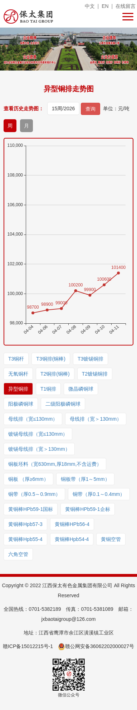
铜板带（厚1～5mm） (85, 479)
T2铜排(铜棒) (55, 374)
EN (105, 6)
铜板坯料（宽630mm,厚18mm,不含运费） (55, 464)
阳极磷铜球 (20, 404)
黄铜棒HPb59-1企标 (87, 509)
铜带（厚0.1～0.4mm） (99, 494)
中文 (90, 6)
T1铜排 (48, 389)
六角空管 (18, 554)
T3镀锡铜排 (90, 359)
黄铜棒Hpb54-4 (72, 539)
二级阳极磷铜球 (62, 404)
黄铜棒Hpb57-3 (25, 524)
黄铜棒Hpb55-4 (25, 539)
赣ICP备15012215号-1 (28, 646)
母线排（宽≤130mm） (33, 419)
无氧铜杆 (18, 374)
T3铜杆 (16, 359)
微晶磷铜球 (80, 389)
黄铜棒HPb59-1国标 (30, 509)
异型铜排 (18, 389)
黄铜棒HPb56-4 (72, 524)
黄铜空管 (111, 539)
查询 (90, 109)
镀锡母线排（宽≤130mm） (38, 434)
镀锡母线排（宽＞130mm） (39, 449)
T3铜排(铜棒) (50, 359)
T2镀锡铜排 (95, 374)
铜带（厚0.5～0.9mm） (34, 494)
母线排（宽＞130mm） (96, 419)
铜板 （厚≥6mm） (28, 479)
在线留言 (126, 6)
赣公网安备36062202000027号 (96, 646)
